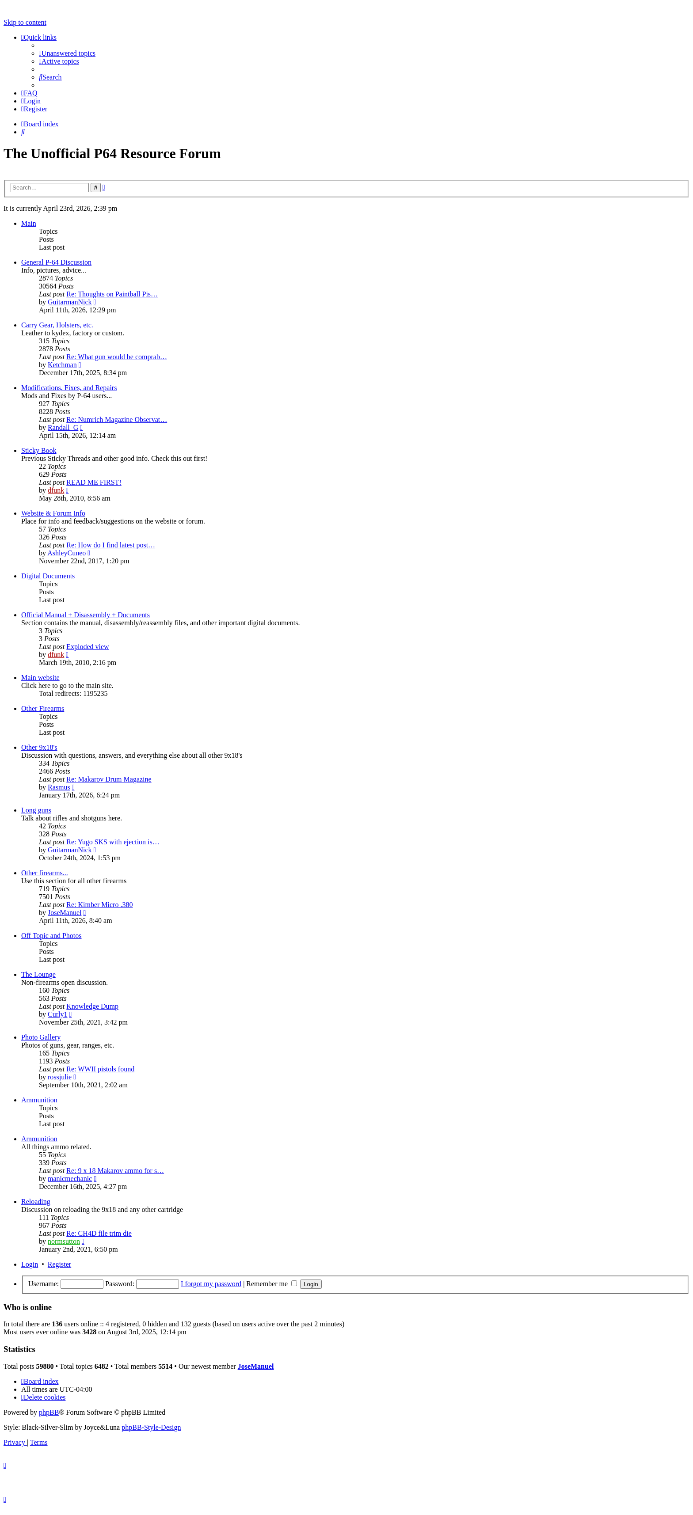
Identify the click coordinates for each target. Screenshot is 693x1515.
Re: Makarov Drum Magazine (108, 779)
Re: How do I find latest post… (110, 545)
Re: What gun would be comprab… (116, 357)
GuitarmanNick (70, 302)
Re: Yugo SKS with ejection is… (113, 842)
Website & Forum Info (53, 513)
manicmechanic (70, 1178)
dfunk (56, 490)
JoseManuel (64, 912)
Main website (40, 677)
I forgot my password (211, 1283)
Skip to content (25, 22)
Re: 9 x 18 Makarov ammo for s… (115, 1170)
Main (28, 223)
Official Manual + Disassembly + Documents (85, 615)
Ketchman (62, 364)
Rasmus (59, 787)
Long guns (36, 810)
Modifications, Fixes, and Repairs (69, 387)
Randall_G (63, 427)
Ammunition (39, 1100)
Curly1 (57, 1014)
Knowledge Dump (92, 1006)
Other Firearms (42, 708)
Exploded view (87, 646)
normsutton (64, 1241)
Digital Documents (48, 576)
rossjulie (60, 1077)
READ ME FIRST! (93, 482)
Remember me (271, 1283)
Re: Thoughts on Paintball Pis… (112, 294)
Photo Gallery (41, 1037)
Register (59, 1264)
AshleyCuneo (66, 553)
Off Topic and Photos (51, 935)
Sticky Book (39, 450)
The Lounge (38, 974)
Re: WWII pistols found (100, 1069)
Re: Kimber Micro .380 (99, 904)
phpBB (49, 1412)
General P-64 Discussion (56, 262)
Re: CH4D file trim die (99, 1233)
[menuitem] (67, 53)
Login (29, 1264)
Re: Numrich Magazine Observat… (116, 419)
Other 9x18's (39, 747)
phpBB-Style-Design (151, 1427)
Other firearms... (44, 873)
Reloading (35, 1201)
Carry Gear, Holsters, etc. (57, 325)
